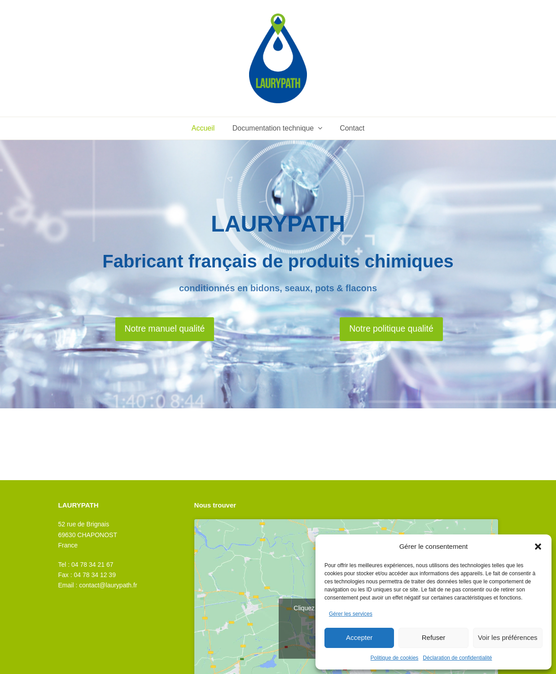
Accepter (359, 637)
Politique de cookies (395, 658)
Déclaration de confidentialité (457, 658)
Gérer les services (350, 614)
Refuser (434, 637)
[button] (538, 546)
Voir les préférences (508, 637)
